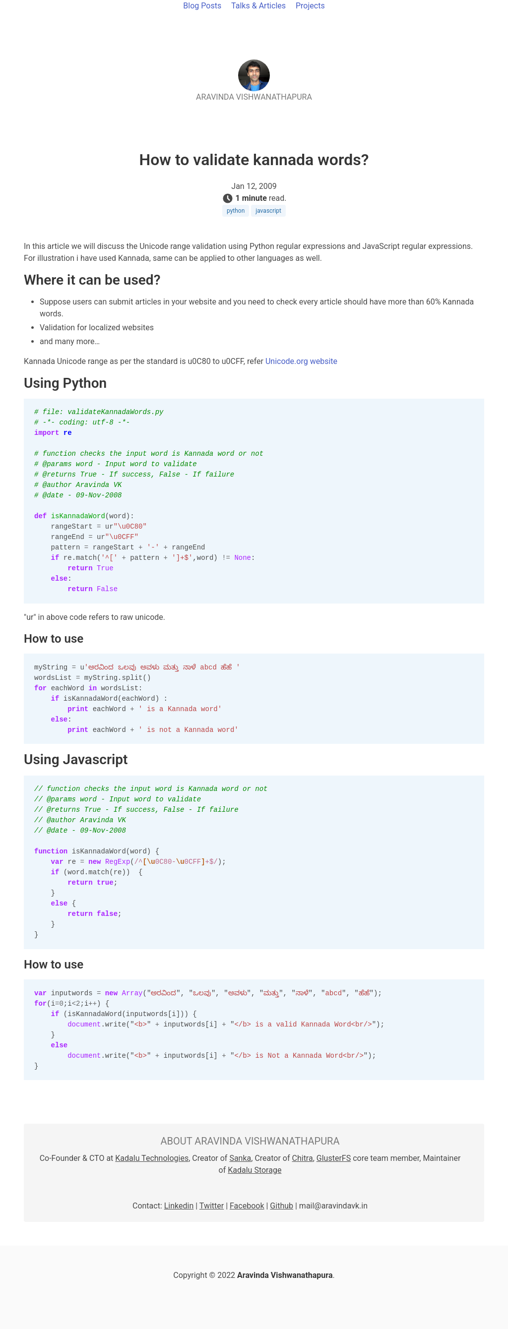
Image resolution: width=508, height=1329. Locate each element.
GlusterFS (334, 1158)
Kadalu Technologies (152, 1158)
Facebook (247, 1205)
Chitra (302, 1158)
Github (281, 1205)
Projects (310, 5)
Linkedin (179, 1205)
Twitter (211, 1205)
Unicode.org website (301, 361)
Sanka (240, 1158)
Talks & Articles (258, 5)
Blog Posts (202, 5)
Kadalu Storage (254, 1170)
